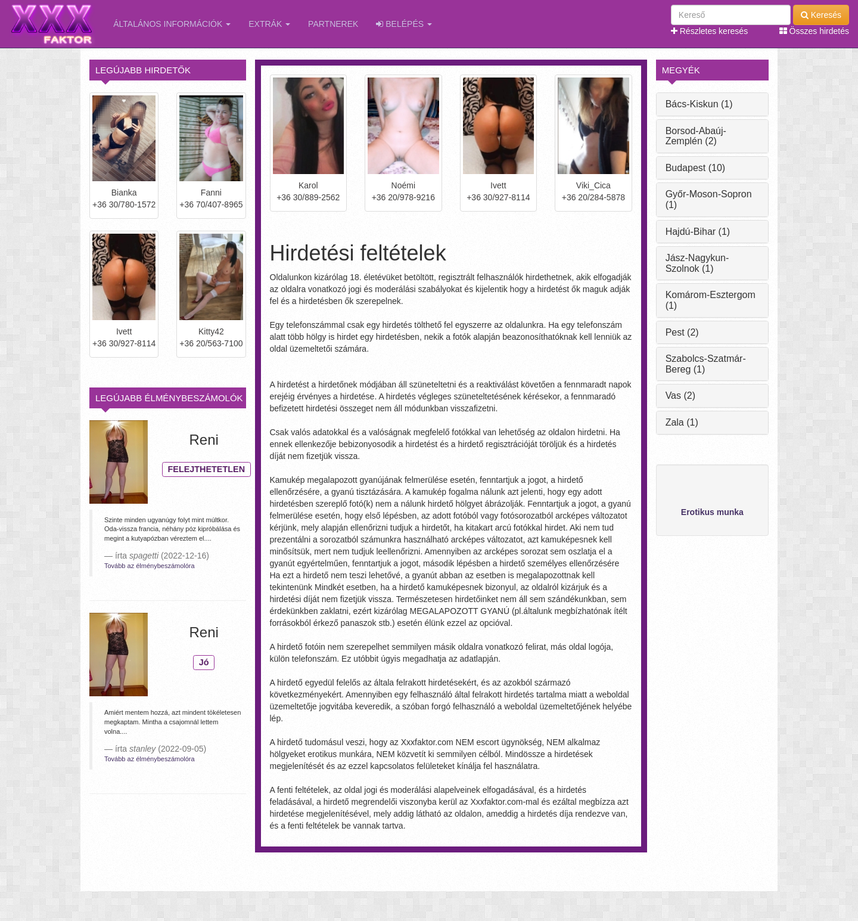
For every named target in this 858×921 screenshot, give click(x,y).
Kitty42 (211, 331)
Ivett (124, 331)
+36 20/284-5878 (593, 197)
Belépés (404, 24)
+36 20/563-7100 (211, 343)
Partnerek (333, 24)
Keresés (821, 15)
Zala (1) (682, 422)
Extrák (269, 24)
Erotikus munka (712, 512)
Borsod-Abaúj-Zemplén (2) (696, 136)
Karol (308, 185)
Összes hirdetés (814, 31)
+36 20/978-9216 (403, 197)
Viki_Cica (593, 185)
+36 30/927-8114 (124, 343)
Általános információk (172, 24)
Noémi (403, 185)
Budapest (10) (696, 168)
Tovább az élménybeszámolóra (149, 565)
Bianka (124, 192)
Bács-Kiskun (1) (699, 104)
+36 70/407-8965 (211, 204)
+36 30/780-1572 (124, 204)
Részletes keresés (709, 31)
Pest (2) (682, 332)
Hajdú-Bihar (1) (698, 232)
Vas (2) (680, 395)
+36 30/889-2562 (308, 197)
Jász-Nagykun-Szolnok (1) (697, 263)
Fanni (211, 192)
